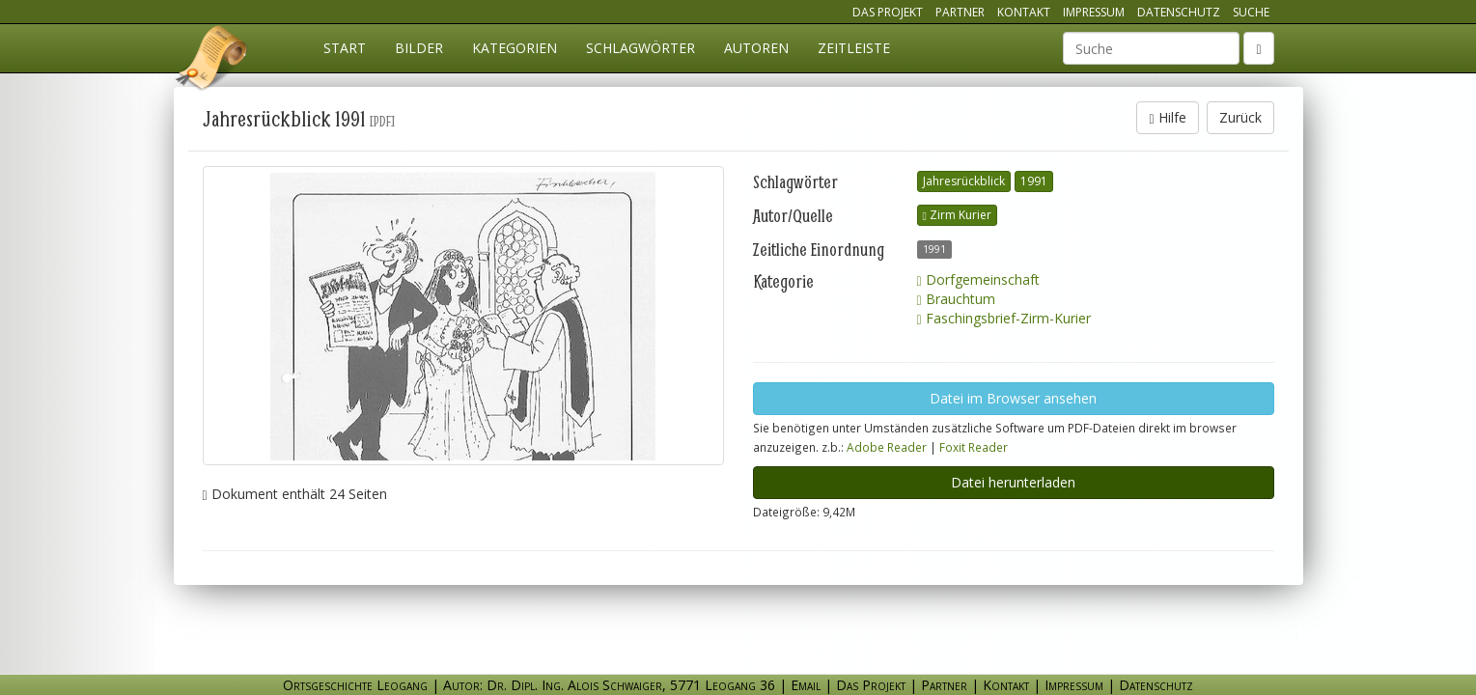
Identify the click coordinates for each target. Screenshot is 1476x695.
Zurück (1240, 117)
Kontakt (1023, 12)
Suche (1251, 12)
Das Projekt (887, 12)
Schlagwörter (640, 48)
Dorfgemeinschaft (978, 279)
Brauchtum (956, 299)
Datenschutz (1178, 12)
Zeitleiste (854, 48)
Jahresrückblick (964, 181)
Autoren (756, 48)
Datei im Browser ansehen (1013, 398)
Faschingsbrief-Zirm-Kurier (1004, 318)
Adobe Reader (887, 447)
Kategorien (514, 48)
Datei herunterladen (1013, 482)
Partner (960, 12)
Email (806, 685)
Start (344, 48)
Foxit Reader (973, 447)
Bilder (419, 48)
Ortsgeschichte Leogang (212, 60)
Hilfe (1167, 117)
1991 (1033, 181)
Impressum (1094, 12)
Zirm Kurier (957, 215)
